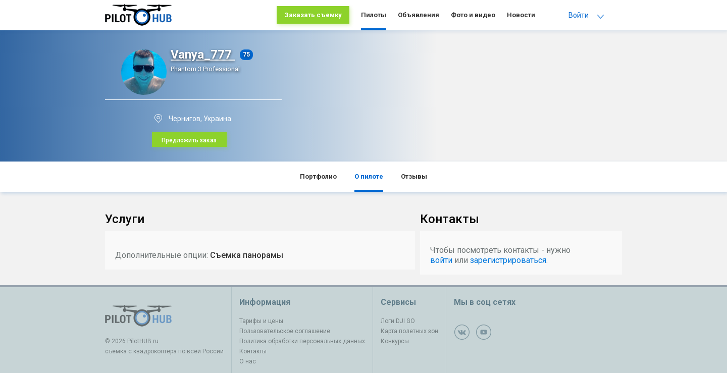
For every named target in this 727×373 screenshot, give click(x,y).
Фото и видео (473, 15)
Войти (578, 15)
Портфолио (318, 176)
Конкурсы (395, 341)
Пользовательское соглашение (284, 331)
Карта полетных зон (409, 331)
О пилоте (368, 176)
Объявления (418, 15)
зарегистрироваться (508, 260)
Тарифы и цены (261, 321)
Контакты (253, 351)
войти (441, 260)
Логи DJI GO (398, 321)
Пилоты (373, 15)
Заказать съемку (313, 15)
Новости (521, 15)
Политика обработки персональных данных (302, 341)
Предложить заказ (189, 140)
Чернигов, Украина (200, 119)
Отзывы (414, 176)
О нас (247, 361)
